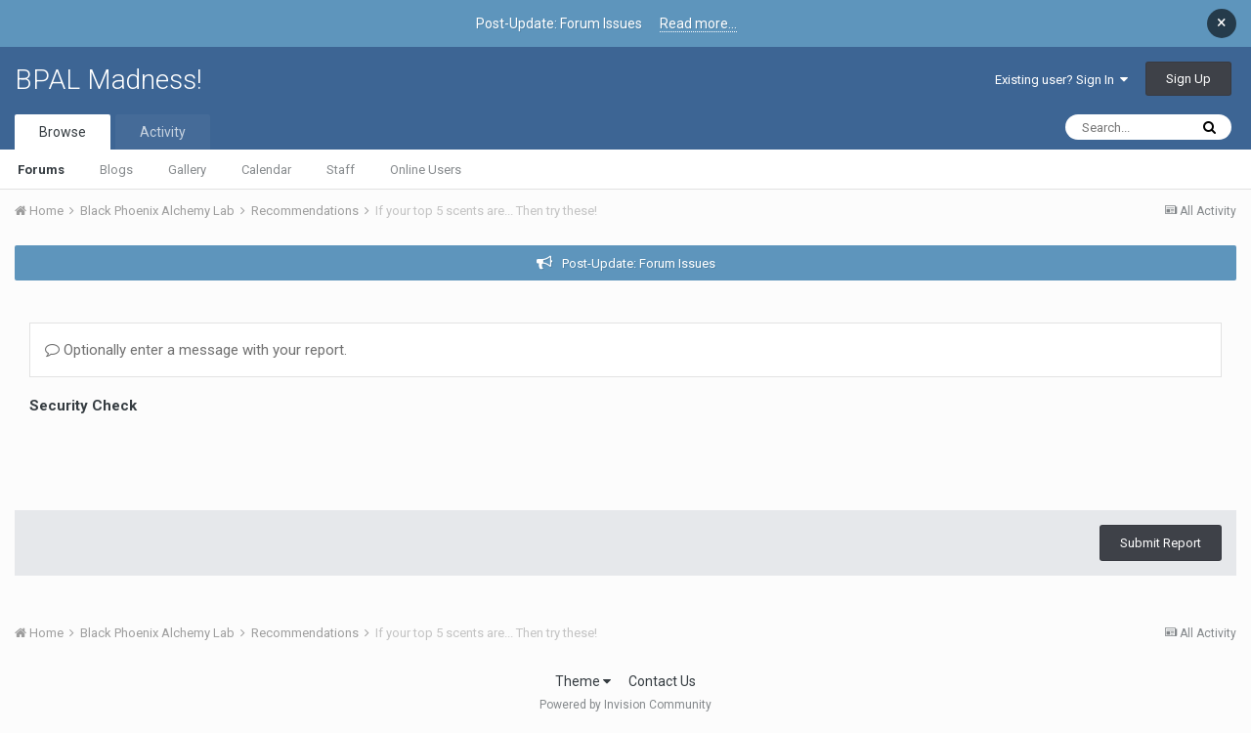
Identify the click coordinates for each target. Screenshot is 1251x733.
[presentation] (177, 457)
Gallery (187, 169)
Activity (163, 132)
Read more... (698, 23)
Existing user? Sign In (1061, 79)
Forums (41, 169)
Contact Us (662, 681)
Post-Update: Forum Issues (638, 263)
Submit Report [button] (1160, 543)
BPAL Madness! (108, 80)
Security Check (83, 405)
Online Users (425, 169)
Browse (62, 132)
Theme (583, 681)
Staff (340, 169)
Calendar (266, 169)
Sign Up (1188, 78)
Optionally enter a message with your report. (196, 350)
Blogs (116, 169)
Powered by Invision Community (625, 704)
